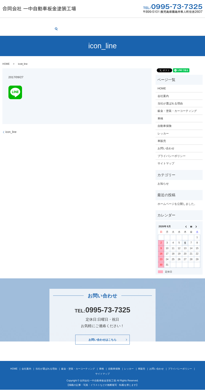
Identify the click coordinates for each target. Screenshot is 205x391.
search (6, 30)
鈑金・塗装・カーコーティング (88, 22)
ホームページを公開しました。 (177, 203)
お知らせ (163, 183)
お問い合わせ (189, 22)
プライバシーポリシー (172, 155)
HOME (7, 22)
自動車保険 (134, 22)
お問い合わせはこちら (102, 340)
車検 (117, 22)
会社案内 (24, 22)
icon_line (10, 131)
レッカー (153, 22)
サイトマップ (166, 163)
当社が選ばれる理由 (49, 22)
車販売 (169, 22)
